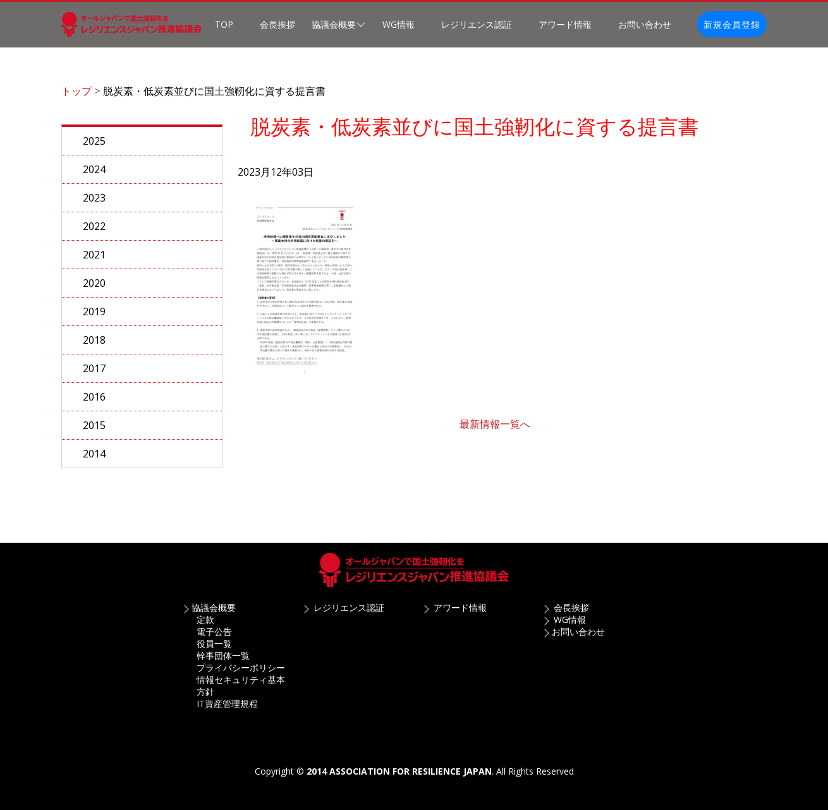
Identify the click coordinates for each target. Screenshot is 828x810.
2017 (94, 375)
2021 (94, 261)
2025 (94, 147)
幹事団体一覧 (223, 656)
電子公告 (214, 632)
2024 (94, 176)
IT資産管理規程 (227, 704)
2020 (94, 289)
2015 (94, 431)
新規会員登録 (731, 24)
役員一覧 (214, 644)
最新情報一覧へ (495, 430)
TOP (224, 24)
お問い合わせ (644, 24)
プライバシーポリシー (241, 668)
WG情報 (398, 24)
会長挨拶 (277, 24)
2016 (94, 403)
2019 (94, 318)
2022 (94, 232)
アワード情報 (565, 24)
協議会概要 (214, 607)
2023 (94, 204)
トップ (76, 97)
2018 (94, 346)
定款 (205, 620)
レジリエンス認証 (476, 24)
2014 (94, 460)
